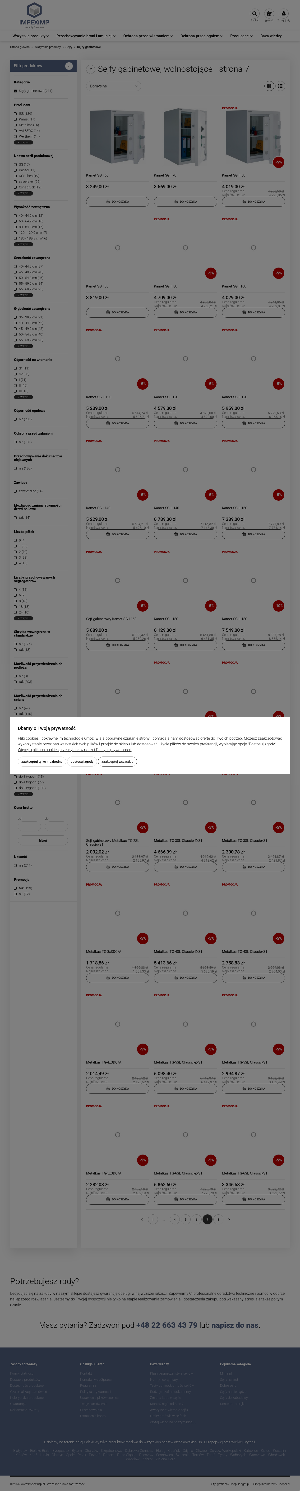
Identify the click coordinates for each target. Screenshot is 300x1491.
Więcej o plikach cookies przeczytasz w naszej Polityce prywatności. (75, 750)
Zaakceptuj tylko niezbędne (42, 761)
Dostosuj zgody (82, 761)
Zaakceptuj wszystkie (118, 761)
